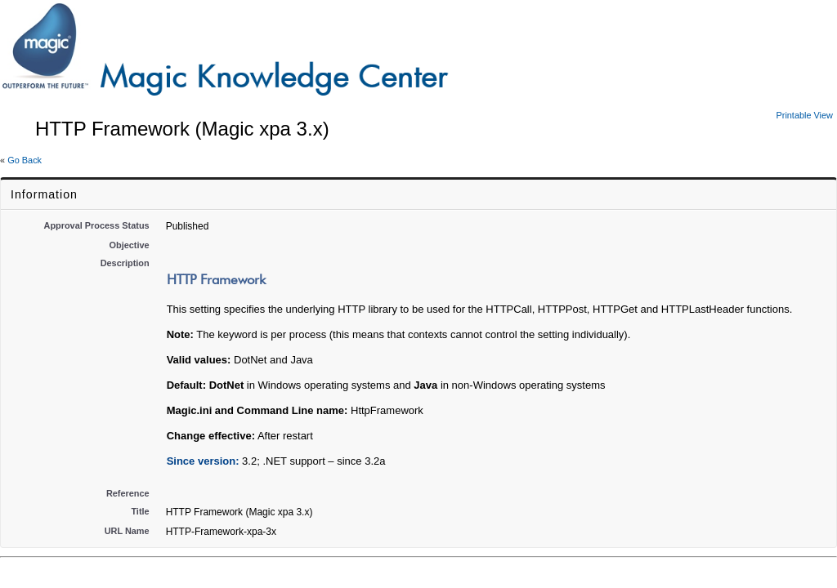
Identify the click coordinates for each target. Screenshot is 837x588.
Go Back (24, 160)
